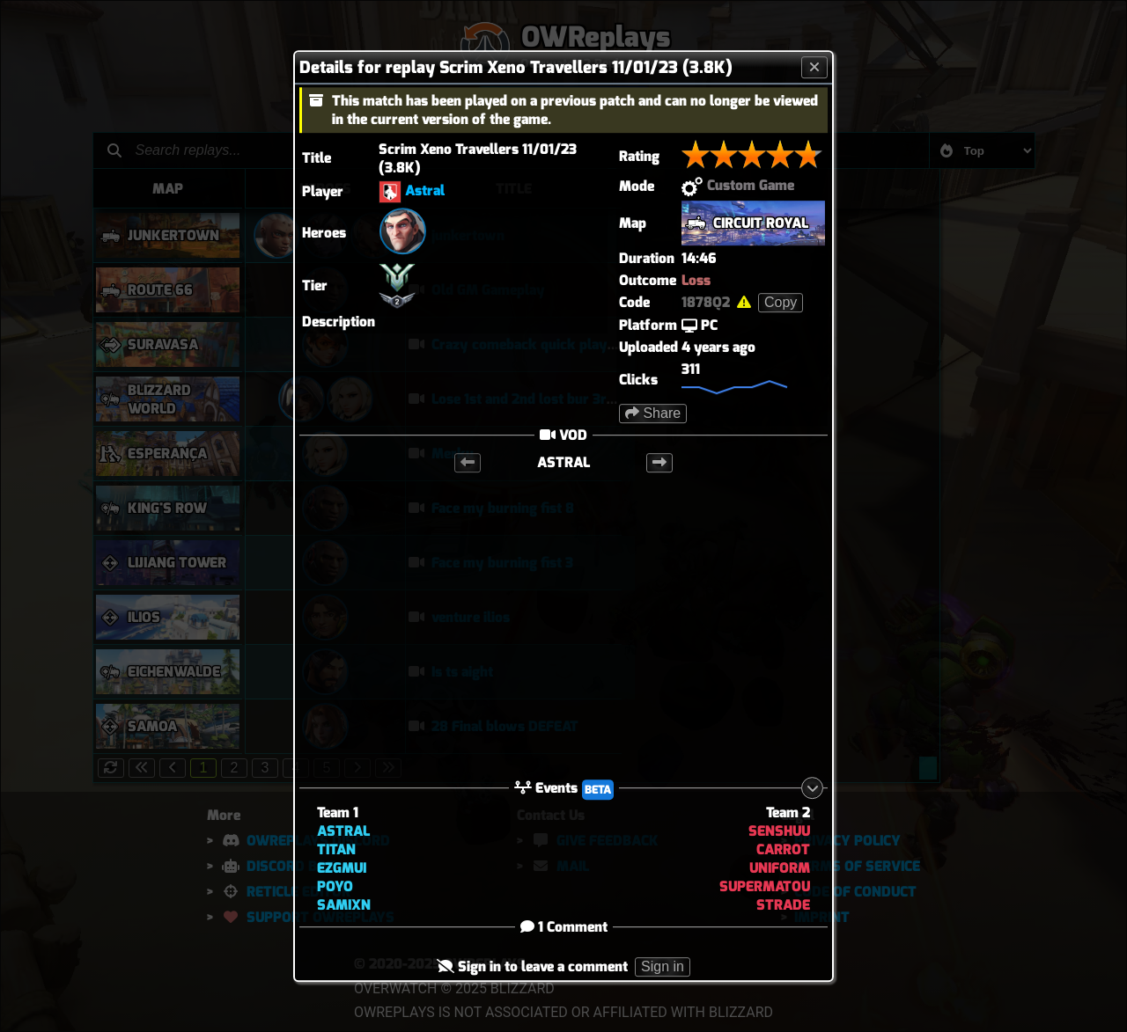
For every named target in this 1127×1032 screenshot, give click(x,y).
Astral (425, 190)
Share (653, 413)
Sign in (662, 967)
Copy (780, 302)
